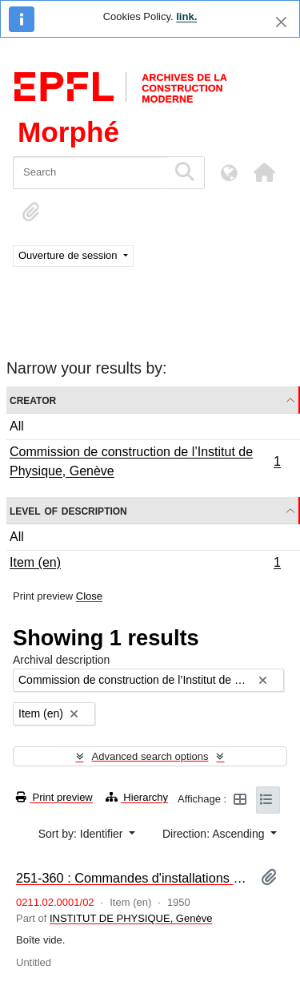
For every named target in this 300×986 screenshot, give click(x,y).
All (17, 426)
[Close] (281, 22)
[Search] (90, 172)
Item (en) (145, 564)
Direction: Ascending (215, 833)
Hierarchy (137, 797)
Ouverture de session (69, 255)
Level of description (68, 510)
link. (186, 16)
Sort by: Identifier (82, 833)
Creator (33, 399)
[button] (264, 172)
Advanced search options (150, 756)
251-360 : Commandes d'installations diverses (132, 878)
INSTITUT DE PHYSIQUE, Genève (131, 918)
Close (89, 596)
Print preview (54, 797)
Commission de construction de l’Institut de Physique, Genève (145, 461)
